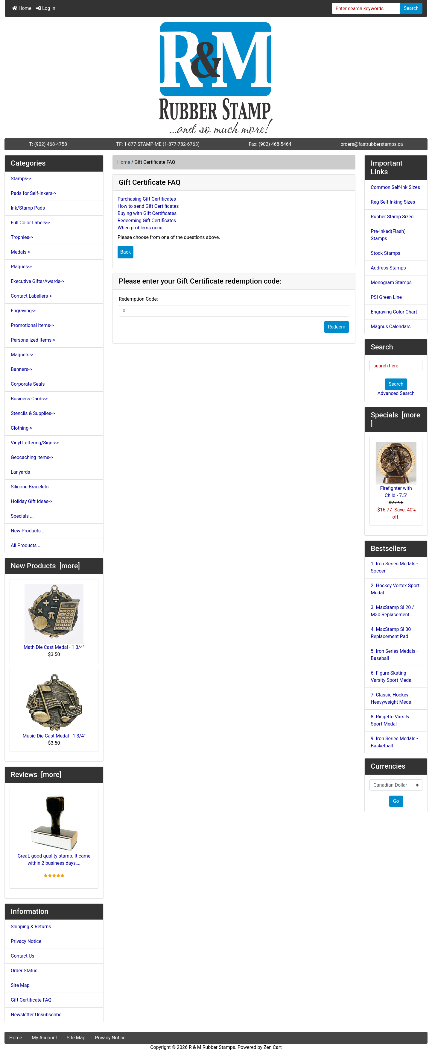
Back (125, 252)
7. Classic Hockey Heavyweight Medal (391, 698)
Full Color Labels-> (30, 222)
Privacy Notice (26, 941)
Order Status (24, 970)
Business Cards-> (29, 399)
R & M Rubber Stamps (212, 1047)
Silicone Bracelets (29, 487)
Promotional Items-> (32, 325)
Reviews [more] (36, 774)
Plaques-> (21, 266)
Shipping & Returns (31, 926)
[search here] (395, 365)
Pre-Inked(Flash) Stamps (388, 234)
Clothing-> (21, 428)
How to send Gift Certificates (148, 206)
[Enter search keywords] (366, 8)
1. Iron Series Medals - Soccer (394, 567)
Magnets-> (22, 355)
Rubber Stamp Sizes (392, 216)
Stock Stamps (385, 253)
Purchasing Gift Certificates (147, 199)
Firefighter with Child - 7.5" (396, 470)
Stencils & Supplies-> (33, 413)
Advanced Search (396, 393)
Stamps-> (21, 178)
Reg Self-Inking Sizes (393, 202)
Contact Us (22, 956)
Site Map (20, 985)
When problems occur (141, 228)
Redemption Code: (138, 299)
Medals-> (20, 252)
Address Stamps (388, 268)
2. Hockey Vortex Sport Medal (395, 589)
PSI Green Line (386, 297)
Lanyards (20, 472)
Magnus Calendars (390, 326)
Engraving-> (23, 311)
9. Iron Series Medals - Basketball (394, 742)
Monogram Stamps (391, 282)
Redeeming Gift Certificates (147, 220)
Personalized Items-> (33, 340)
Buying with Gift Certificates (147, 213)
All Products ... (26, 545)
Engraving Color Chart (394, 312)
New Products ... (28, 531)
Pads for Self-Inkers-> (33, 193)
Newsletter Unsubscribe (36, 1014)
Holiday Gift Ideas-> (31, 501)
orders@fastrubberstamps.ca (371, 144)
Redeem (336, 327)
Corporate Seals (28, 384)
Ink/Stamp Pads (28, 208)
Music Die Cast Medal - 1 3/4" (54, 706)
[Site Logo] (216, 78)
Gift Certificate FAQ (31, 1000)
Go (396, 801)
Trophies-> (22, 237)
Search (411, 8)
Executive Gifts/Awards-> (37, 281)
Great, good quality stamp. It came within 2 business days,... (54, 829)
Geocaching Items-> (32, 457)
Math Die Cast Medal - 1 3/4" (54, 617)
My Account (44, 1038)
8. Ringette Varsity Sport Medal (390, 720)
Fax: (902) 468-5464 (270, 144)
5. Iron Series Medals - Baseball (394, 654)
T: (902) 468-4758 (48, 144)
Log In (45, 8)
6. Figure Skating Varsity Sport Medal (392, 676)
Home (21, 8)
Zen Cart (273, 1047)
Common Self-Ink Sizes (395, 187)
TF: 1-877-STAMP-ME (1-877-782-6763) (158, 144)
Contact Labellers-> (31, 296)
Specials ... (22, 516)
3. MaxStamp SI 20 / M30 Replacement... (392, 611)
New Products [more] (45, 566)
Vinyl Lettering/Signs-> (35, 443)
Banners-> (21, 369)
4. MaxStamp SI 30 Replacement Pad (391, 632)
